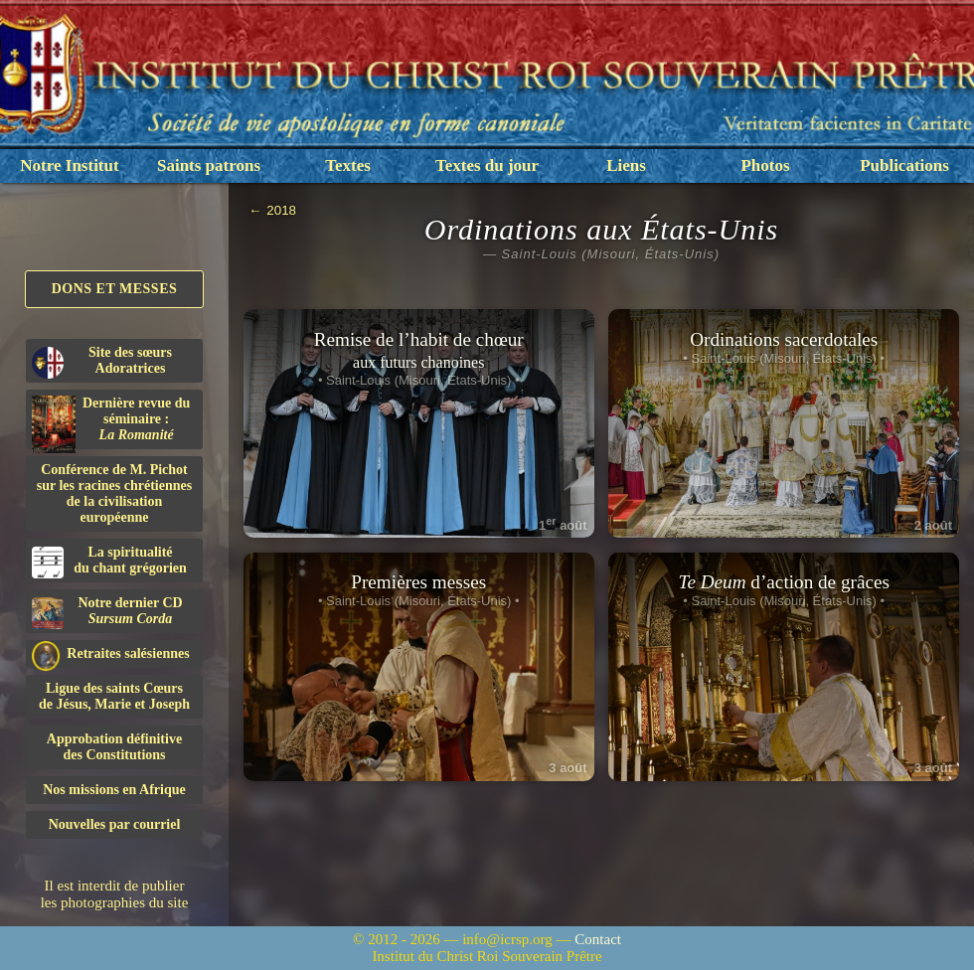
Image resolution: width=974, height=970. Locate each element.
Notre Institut (69, 165)
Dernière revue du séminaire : (111, 422)
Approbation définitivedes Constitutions (114, 746)
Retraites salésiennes (111, 654)
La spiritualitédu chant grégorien (109, 561)
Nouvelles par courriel (115, 824)
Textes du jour (487, 165)
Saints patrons (208, 165)
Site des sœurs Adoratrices (102, 362)
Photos (764, 165)
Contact (597, 939)
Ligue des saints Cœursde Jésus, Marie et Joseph (114, 696)
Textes (348, 165)
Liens (626, 165)
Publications (904, 165)
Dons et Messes (115, 288)
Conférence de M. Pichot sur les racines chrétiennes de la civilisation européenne (114, 493)
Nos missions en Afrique (114, 789)
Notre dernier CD (107, 612)
